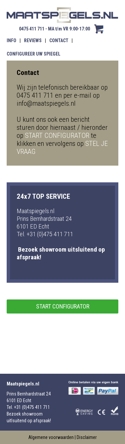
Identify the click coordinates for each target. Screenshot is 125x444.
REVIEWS (33, 40)
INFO (11, 40)
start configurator (62, 306)
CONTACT (58, 40)
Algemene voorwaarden (51, 437)
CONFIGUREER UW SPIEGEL (33, 54)
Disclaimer (87, 437)
